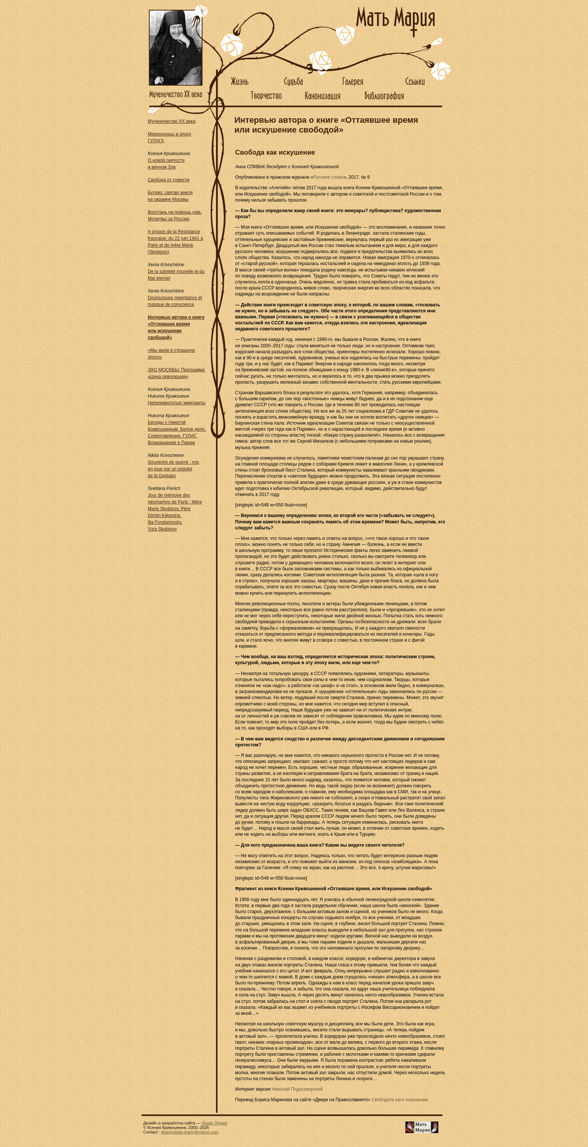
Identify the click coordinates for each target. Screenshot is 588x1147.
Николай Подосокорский (297, 1089)
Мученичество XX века (172, 121)
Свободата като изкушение (400, 1099)
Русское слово (329, 177)
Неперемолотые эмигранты (177, 402)
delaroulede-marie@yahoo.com (190, 1132)
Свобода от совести (168, 179)
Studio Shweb (214, 1123)
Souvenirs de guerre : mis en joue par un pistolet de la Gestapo (173, 469)
